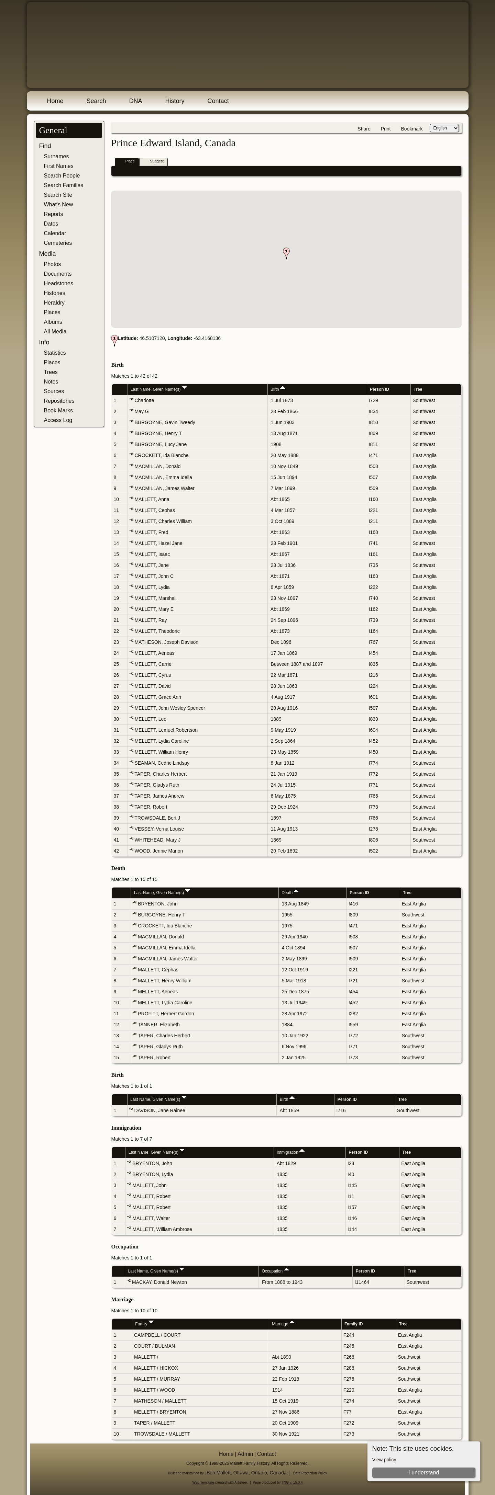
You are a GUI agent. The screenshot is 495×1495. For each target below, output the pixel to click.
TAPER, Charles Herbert (160, 774)
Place (127, 161)
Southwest (423, 400)
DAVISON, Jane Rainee (159, 1110)
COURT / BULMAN (154, 1346)
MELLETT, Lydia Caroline (161, 741)
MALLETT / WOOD (154, 1390)
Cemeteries (58, 243)
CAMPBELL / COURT (157, 1335)
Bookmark (411, 129)
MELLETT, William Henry (161, 752)
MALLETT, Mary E (154, 609)
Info (44, 342)
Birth (278, 389)
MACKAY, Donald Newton (159, 1282)
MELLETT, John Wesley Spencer (169, 708)
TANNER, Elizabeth (159, 1024)
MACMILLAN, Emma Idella (163, 477)
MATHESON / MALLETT (160, 1401)
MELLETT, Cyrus (152, 675)
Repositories (59, 401)
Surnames (56, 156)
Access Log (58, 420)
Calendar (55, 233)
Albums (53, 322)
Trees (51, 372)
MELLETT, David (152, 686)
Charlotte (144, 400)
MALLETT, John (149, 1185)
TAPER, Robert (150, 807)
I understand (423, 1472)
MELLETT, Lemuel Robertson (166, 730)
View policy (384, 1459)
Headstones (58, 283)
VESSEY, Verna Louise (159, 829)
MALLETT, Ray (150, 620)
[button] (286, 253)
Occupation (275, 1271)
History (175, 101)
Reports (53, 214)
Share (364, 129)
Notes (51, 382)
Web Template (203, 1482)
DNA (135, 101)
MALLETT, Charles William (162, 521)
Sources (54, 391)
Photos (52, 264)
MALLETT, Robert (151, 1196)
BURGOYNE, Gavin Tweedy (164, 422)
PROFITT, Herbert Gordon (166, 1013)
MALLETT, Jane (151, 565)
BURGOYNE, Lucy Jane (160, 444)
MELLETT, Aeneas (154, 653)
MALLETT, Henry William (164, 980)
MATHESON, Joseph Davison (166, 642)
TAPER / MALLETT (154, 1423)
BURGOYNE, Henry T (158, 433)
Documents (58, 274)
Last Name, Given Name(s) (159, 389)
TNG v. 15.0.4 (292, 1482)
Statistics (55, 353)
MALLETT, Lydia (151, 587)
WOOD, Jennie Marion (158, 851)
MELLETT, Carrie (152, 664)
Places (52, 312)
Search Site (58, 195)
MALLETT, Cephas (154, 510)
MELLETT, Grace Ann (157, 697)
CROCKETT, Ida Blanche (161, 455)
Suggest (154, 161)
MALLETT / (147, 1357)
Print (386, 129)
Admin (245, 1454)
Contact (218, 101)
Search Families (64, 185)
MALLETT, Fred (151, 532)
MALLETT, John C (154, 576)
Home (55, 101)
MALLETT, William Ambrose (162, 1229)
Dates (51, 224)
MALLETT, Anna (151, 499)
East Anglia (424, 455)
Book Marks (58, 410)
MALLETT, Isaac (152, 554)
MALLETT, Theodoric (156, 631)
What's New (58, 204)
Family (144, 1324)
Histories (54, 293)
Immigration (291, 1152)
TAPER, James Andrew (159, 796)
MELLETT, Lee (150, 719)
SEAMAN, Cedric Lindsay (161, 763)
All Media (55, 331)
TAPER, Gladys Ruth (156, 785)
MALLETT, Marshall (155, 598)
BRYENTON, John (157, 903)
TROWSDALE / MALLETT (162, 1434)
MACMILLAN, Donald (157, 466)
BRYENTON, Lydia (152, 1174)
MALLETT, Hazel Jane (158, 543)
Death (290, 892)
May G (141, 411)
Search (96, 101)
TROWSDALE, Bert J (157, 818)
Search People (62, 176)
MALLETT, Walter (151, 1218)
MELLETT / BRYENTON (160, 1412)
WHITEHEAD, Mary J (157, 840)
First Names (59, 166)
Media (47, 253)
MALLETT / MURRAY (157, 1379)
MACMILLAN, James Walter (164, 488)
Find (45, 145)
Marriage (283, 1324)
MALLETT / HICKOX (156, 1368)
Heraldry (54, 303)
